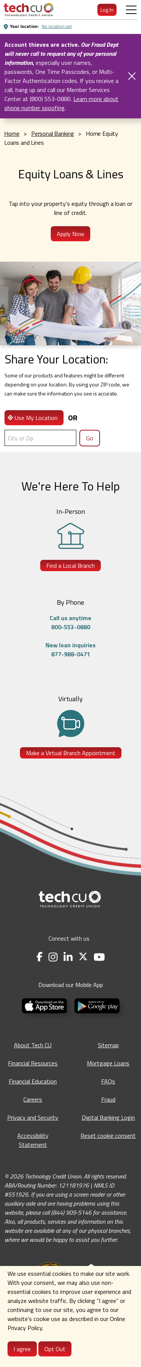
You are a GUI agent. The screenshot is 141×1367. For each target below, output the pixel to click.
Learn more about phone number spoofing (61, 103)
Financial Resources (33, 1063)
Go (89, 438)
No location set (57, 26)
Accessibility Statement (33, 1140)
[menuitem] (28, 9)
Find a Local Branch (70, 565)
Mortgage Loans (108, 1063)
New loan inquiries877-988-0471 (70, 650)
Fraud (108, 1099)
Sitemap (108, 1045)
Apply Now (70, 233)
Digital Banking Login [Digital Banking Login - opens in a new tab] (108, 1117)
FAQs (108, 1081)
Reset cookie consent (108, 1135)
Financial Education (33, 1081)
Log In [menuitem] (107, 10)
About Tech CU (33, 1045)
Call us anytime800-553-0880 (70, 622)
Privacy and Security (32, 1117)
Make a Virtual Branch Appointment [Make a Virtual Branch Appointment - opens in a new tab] (70, 752)
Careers (32, 1099)
